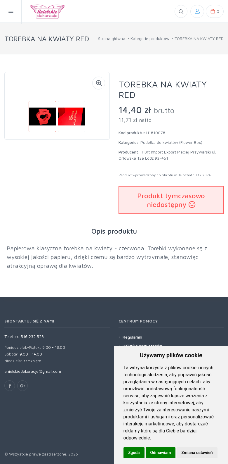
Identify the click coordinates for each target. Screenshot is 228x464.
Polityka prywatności (142, 345)
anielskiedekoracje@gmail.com (32, 371)
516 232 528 (32, 336)
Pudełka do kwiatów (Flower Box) (171, 142)
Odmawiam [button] (160, 452)
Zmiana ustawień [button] (197, 452)
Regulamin (132, 336)
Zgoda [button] (134, 452)
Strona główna (111, 38)
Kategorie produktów (149, 38)
